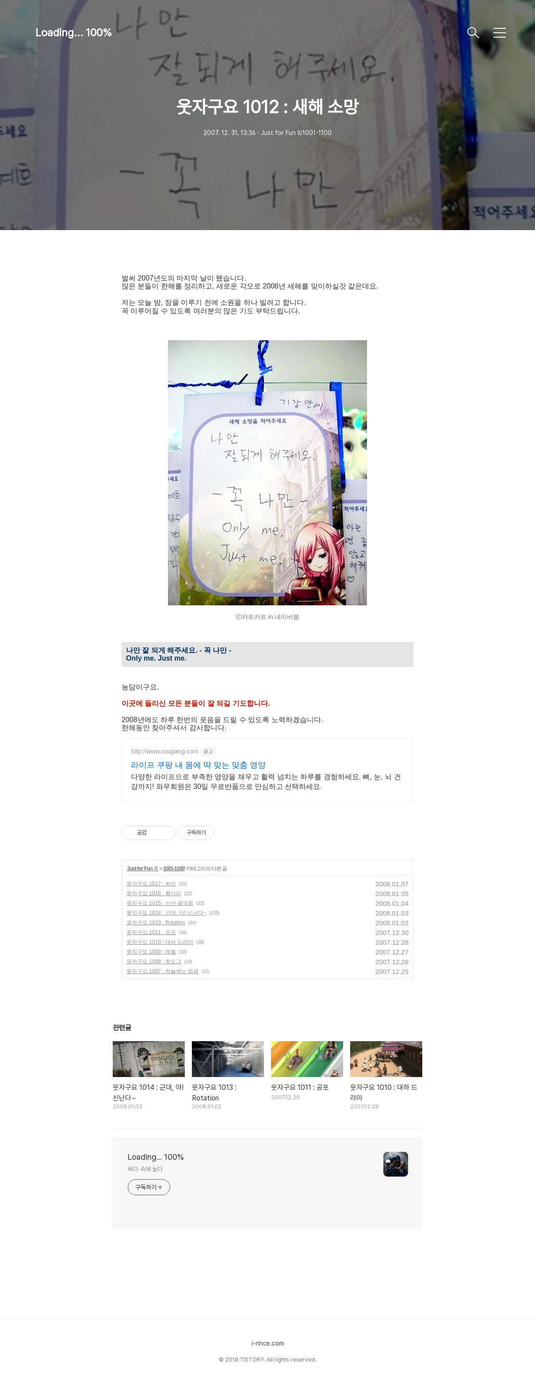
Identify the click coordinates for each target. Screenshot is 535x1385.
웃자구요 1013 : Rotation (155, 922)
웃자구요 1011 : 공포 (151, 932)
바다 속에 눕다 (145, 1169)
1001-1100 (173, 869)
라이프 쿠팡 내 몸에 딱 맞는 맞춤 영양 (198, 765)
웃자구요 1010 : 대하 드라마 (159, 942)
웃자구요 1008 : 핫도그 (153, 961)
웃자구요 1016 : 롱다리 (153, 893)
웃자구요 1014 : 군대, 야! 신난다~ (166, 913)
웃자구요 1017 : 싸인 (151, 884)
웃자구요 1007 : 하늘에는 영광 (162, 971)
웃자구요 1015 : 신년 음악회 (159, 903)
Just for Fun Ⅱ (142, 869)
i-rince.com (268, 1343)
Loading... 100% (73, 32)
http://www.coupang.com (165, 751)
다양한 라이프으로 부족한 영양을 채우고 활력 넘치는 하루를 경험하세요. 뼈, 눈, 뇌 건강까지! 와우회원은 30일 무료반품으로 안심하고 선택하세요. (266, 781)
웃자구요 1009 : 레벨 (151, 952)
